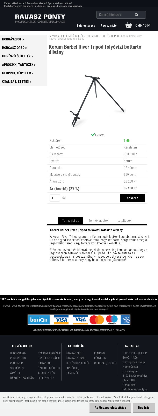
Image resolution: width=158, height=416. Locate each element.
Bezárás (144, 408)
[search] (141, 15)
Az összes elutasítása (110, 408)
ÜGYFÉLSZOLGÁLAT (49, 358)
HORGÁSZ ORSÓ (75, 358)
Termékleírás (70, 221)
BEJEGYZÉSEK (46, 378)
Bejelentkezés (86, 25)
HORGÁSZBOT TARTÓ (97, 36)
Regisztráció (109, 25)
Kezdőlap (54, 36)
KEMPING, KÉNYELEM (100, 356)
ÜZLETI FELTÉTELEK (49, 368)
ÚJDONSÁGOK (18, 353)
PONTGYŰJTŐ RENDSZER (18, 361)
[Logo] (40, 18)
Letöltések (124, 221)
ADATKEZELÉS (46, 373)
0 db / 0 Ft (142, 25)
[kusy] (55, 198)
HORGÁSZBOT (74, 353)
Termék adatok (98, 221)
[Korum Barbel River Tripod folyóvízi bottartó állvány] (97, 72)
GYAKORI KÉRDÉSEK (49, 353)
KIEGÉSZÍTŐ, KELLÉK (72, 36)
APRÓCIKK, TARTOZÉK (72, 371)
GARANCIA (44, 363)
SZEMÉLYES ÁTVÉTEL (17, 371)
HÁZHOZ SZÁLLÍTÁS (22, 378)
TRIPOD (115, 36)
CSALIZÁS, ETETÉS (105, 363)
